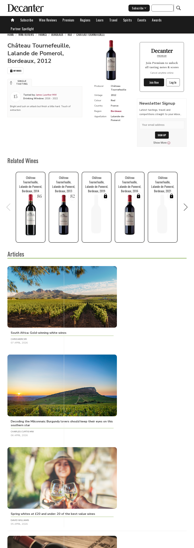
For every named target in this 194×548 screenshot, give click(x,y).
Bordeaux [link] (57, 34)
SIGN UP (162, 135)
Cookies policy (96, 544)
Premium (68, 19)
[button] (20, 82)
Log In (173, 82)
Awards (156, 19)
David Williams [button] (138, 315)
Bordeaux (116, 111)
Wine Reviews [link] (26, 34)
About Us (48, 544)
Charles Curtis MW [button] (81, 315)
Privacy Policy (116, 544)
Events (142, 19)
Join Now (154, 82)
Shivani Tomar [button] (19, 457)
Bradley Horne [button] (79, 457)
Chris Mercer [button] (19, 315)
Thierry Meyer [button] (78, 388)
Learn (100, 19)
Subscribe (26, 19)
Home (10, 34)
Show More (161, 142)
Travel (113, 19)
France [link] (42, 34)
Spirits (127, 19)
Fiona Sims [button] (135, 457)
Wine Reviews (48, 19)
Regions (85, 19)
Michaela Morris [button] (21, 388)
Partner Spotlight (22, 28)
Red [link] (70, 34)
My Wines (15, 70)
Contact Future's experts (71, 544)
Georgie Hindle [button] (138, 388)
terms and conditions (139, 544)
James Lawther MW (46, 94)
